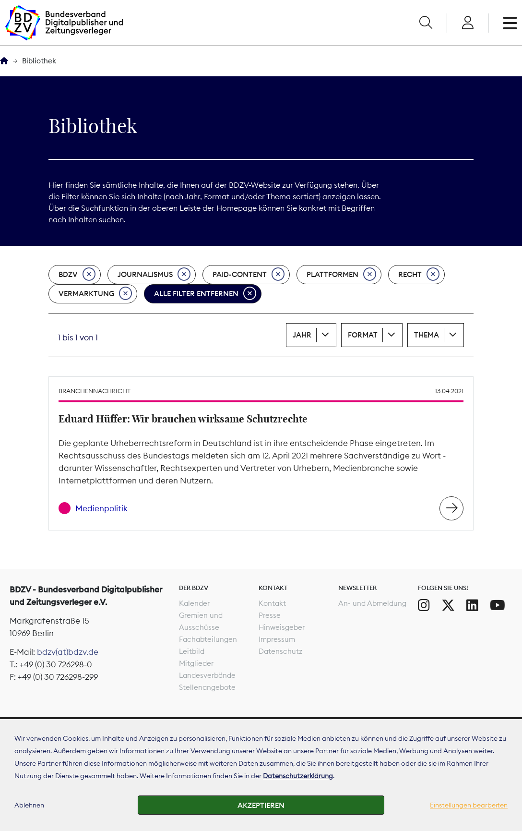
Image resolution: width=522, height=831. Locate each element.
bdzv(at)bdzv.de (67, 652)
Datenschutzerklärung (298, 775)
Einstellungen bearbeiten (469, 805)
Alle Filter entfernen (205, 293)
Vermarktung (95, 293)
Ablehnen (29, 805)
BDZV (77, 274)
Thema (426, 334)
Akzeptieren (261, 805)
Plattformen (341, 274)
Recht (418, 274)
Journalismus (154, 274)
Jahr (302, 334)
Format (363, 334)
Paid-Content (249, 274)
